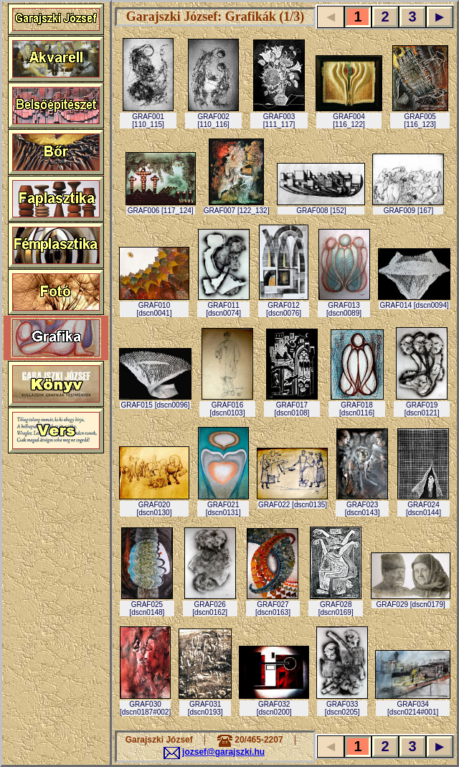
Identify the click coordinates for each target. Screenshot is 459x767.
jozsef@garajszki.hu (223, 752)
